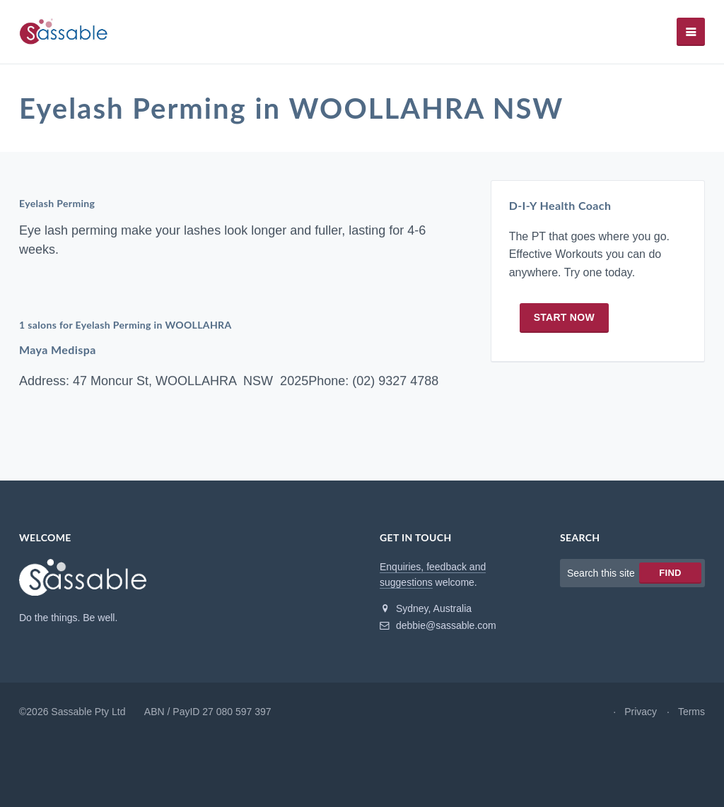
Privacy (640, 711)
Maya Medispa (57, 349)
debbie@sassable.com (438, 625)
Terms (691, 711)
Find (670, 572)
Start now (564, 317)
